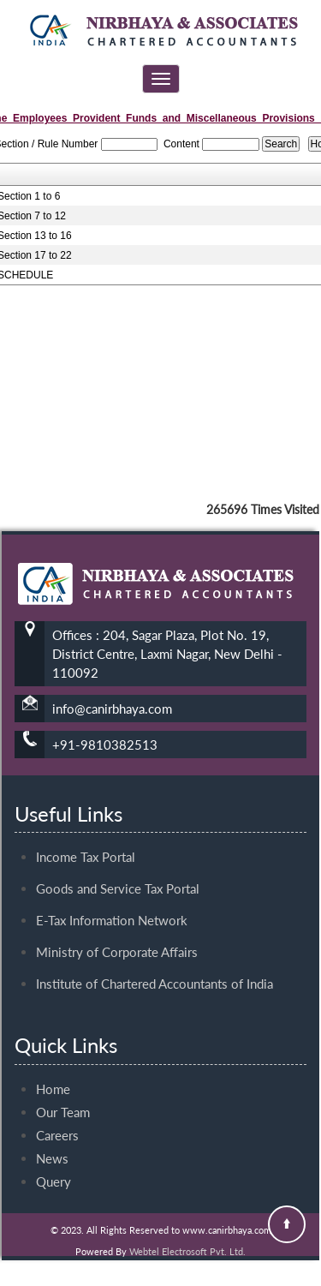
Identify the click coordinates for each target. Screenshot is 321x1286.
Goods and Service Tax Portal (117, 873)
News (52, 1143)
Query (53, 1166)
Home (53, 1073)
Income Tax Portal (85, 841)
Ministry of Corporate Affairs (117, 936)
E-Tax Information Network (111, 904)
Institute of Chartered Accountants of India (154, 968)
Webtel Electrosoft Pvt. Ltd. (187, 1251)
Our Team (63, 1096)
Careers (57, 1119)
